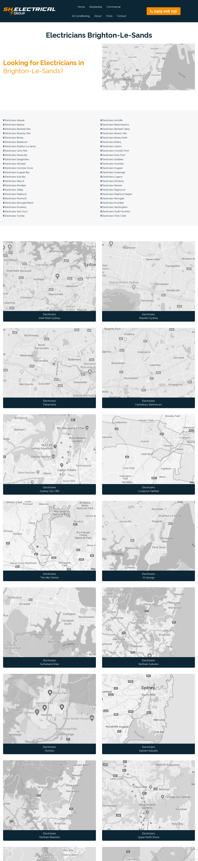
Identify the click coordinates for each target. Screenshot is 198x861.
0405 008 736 (163, 11)
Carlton (111, 146)
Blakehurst (15, 142)
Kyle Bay (14, 177)
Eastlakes (112, 159)
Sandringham (114, 207)
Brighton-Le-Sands (19, 146)
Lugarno (112, 177)
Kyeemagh (113, 172)
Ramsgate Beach (18, 203)
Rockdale (112, 203)
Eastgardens (16, 159)
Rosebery (15, 207)
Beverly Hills (114, 133)
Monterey (112, 181)
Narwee (111, 185)
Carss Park (15, 150)
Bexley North (114, 137)
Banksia (13, 124)
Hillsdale (14, 163)
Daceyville (15, 155)
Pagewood (113, 190)
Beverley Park (16, 133)
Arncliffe (112, 120)
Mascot (13, 181)
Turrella (13, 216)
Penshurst (15, 198)
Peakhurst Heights (116, 194)
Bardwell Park (16, 129)
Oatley (13, 190)
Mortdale (14, 185)
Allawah (14, 120)
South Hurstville (115, 211)
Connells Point (115, 150)
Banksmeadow (115, 124)
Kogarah (112, 168)
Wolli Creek (113, 216)
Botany (111, 142)
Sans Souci (15, 211)
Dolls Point (113, 155)
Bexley (13, 137)
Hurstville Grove (18, 168)
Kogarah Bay (16, 172)
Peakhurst (14, 194)
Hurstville (112, 163)
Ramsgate (112, 198)
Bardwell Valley (115, 129)
